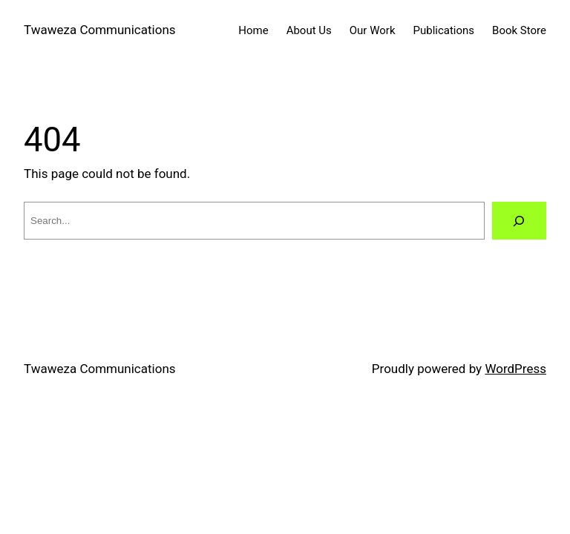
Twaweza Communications (100, 29)
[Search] (519, 221)
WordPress (515, 368)
